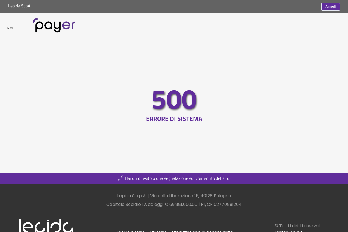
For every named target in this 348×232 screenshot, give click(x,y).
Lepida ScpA (19, 5)
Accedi (330, 6)
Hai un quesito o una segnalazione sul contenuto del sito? (174, 178)
